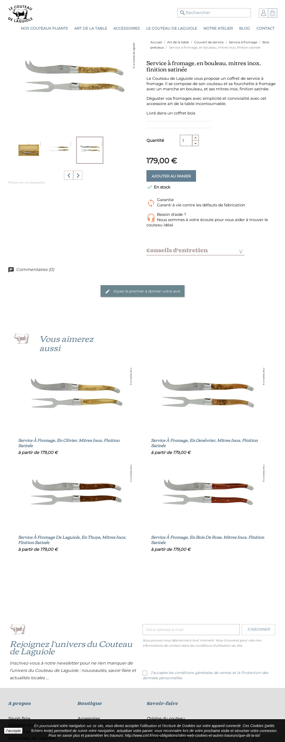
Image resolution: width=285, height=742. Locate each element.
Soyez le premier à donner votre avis (142, 291)
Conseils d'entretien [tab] (194, 250)
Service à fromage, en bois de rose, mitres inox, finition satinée (207, 539)
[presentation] (186, 660)
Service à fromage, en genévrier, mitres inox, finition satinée (204, 442)
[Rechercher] (214, 12)
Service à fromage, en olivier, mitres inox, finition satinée (68, 442)
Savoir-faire (19, 718)
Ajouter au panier (171, 176)
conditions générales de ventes (203, 672)
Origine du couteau (165, 718)
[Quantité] (186, 140)
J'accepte (13, 731)
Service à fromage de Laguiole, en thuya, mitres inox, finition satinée (72, 539)
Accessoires (88, 718)
